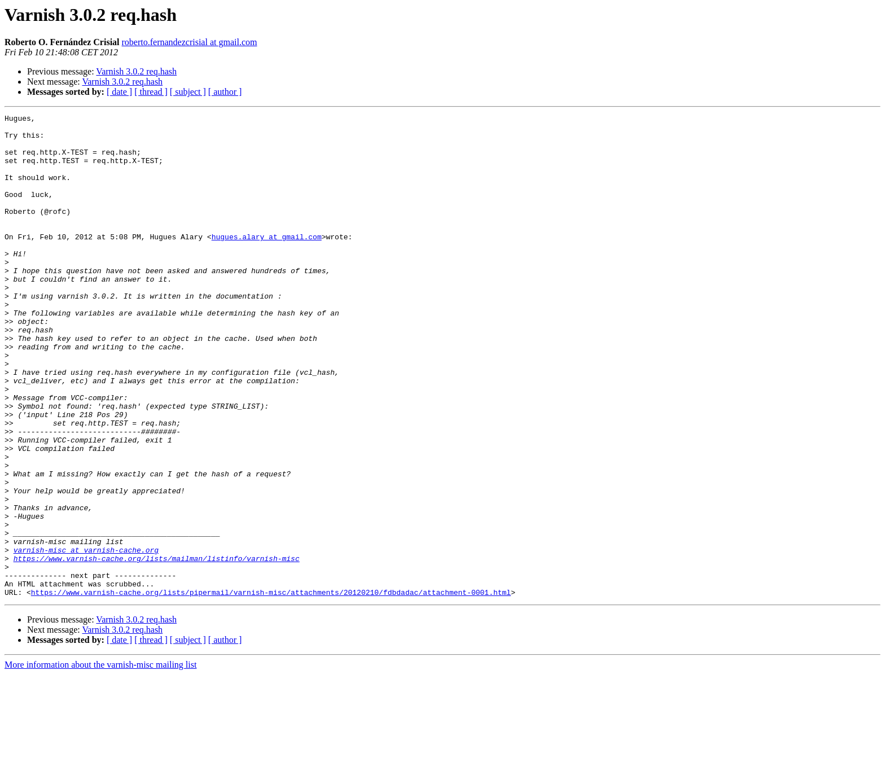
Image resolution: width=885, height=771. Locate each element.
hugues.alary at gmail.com (267, 262)
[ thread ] (151, 92)
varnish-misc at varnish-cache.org (86, 638)
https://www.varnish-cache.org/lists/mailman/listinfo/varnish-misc (157, 648)
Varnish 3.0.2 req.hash (136, 71)
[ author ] (225, 92)
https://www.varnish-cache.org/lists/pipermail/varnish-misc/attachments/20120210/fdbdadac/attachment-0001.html (271, 689)
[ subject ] (188, 92)
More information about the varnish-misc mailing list (100, 761)
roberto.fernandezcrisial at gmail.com (189, 42)
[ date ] (119, 92)
